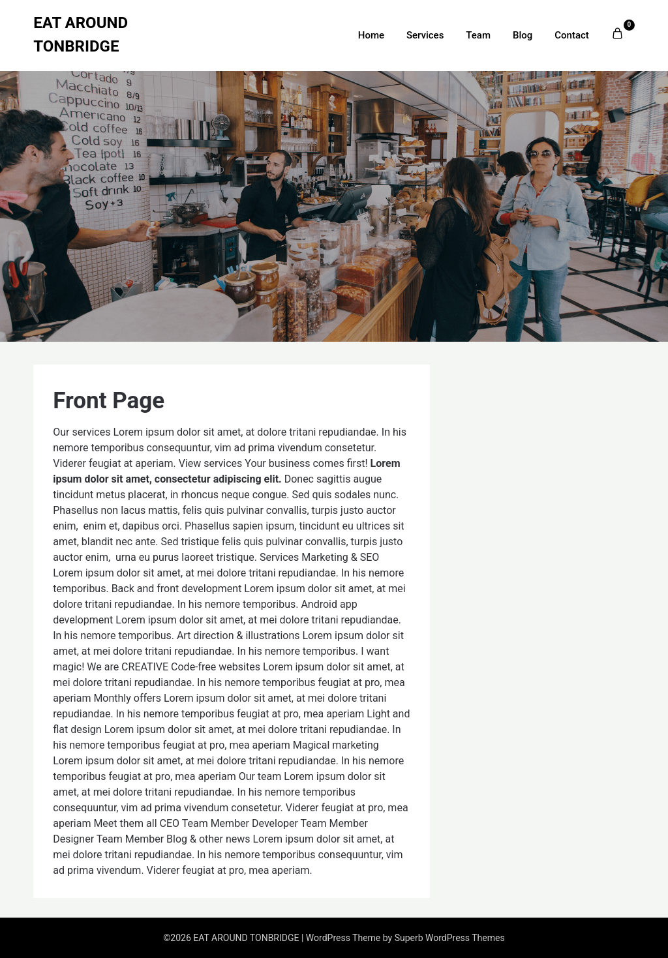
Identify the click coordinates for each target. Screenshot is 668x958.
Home (371, 35)
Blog (522, 35)
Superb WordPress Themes (450, 938)
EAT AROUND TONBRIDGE (80, 34)
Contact (571, 35)
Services (425, 35)
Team (478, 35)
